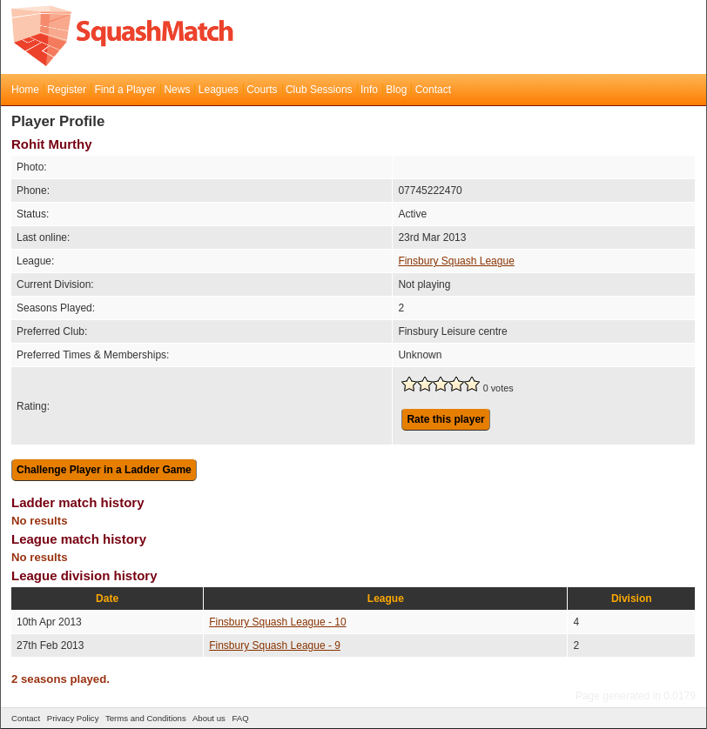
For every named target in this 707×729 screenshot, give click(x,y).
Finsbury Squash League (456, 261)
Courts (261, 90)
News (177, 90)
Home (25, 90)
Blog (396, 90)
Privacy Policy (73, 718)
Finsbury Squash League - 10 (277, 622)
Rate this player (445, 419)
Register (66, 90)
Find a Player (125, 90)
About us (209, 718)
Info (369, 90)
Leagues (219, 90)
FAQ (240, 718)
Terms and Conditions (145, 718)
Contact (433, 90)
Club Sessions (319, 90)
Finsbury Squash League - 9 (274, 645)
